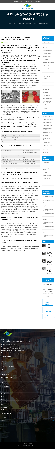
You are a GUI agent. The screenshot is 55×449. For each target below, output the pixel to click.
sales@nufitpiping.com (27, 178)
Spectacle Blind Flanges (48, 62)
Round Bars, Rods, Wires (47, 169)
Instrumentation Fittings (48, 181)
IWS (31, 443)
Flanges (45, 172)
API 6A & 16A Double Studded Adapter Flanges (47, 103)
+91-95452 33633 (5, 348)
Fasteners (45, 184)
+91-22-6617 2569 (6, 344)
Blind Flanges (46, 47)
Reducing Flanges (47, 65)
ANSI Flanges (46, 71)
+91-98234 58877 (5, 347)
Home (2, 391)
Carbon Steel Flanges (48, 119)
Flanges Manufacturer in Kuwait (48, 214)
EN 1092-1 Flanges (47, 89)
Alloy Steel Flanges (47, 122)
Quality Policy (4, 399)
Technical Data (5, 401)
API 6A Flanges (46, 95)
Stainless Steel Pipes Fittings (49, 254)
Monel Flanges (46, 135)
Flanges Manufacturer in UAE (48, 227)
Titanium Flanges (47, 152)
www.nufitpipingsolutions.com (9, 352)
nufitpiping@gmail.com (19, 350)
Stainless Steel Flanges (48, 116)
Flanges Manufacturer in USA (48, 206)
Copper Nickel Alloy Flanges (47, 146)
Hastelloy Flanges (47, 142)
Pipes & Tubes (46, 162)
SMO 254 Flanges (47, 149)
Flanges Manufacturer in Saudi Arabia (48, 210)
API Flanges (45, 73)
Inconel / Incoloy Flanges (46, 139)
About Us (3, 393)
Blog (2, 404)
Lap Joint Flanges (47, 53)
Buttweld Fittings (47, 175)
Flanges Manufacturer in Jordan (48, 223)
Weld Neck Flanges (47, 44)
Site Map (3, 409)
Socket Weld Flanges (47, 50)
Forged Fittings (46, 178)
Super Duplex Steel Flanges (47, 129)
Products (3, 396)
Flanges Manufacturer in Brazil (48, 236)
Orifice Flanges (46, 59)
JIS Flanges (45, 92)
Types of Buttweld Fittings (49, 246)
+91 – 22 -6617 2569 (7, 178)
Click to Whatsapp (15, 347)
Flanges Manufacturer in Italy (48, 231)
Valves (44, 186)
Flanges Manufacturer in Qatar (48, 201)
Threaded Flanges (47, 56)
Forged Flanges (46, 68)
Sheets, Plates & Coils (48, 165)
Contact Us (4, 407)
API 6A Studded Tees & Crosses (48, 108)
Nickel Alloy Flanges (47, 132)
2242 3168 (16, 178)
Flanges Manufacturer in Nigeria (48, 197)
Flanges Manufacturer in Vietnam (48, 218)
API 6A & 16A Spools (47, 98)
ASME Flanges (46, 81)
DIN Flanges (45, 86)
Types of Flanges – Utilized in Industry (49, 269)
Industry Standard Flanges (47, 77)
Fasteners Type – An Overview (49, 261)
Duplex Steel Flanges (47, 125)
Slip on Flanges (46, 42)
